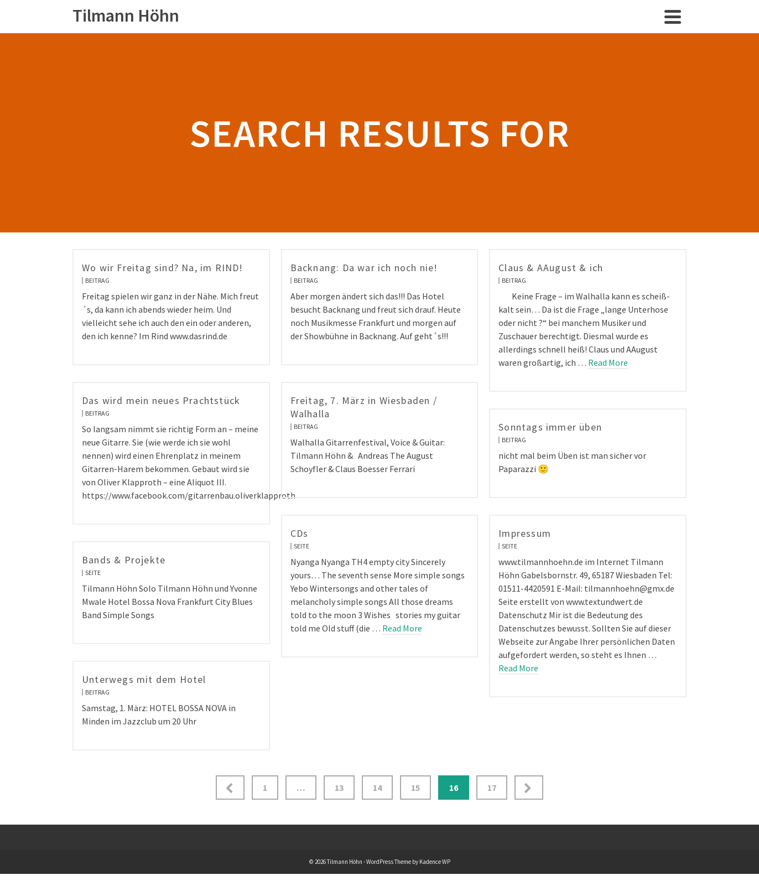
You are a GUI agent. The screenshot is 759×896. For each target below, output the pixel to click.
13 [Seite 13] (339, 787)
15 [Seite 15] (415, 787)
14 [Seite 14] (377, 787)
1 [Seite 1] (265, 787)
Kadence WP (434, 862)
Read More (608, 362)
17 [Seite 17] (491, 787)
